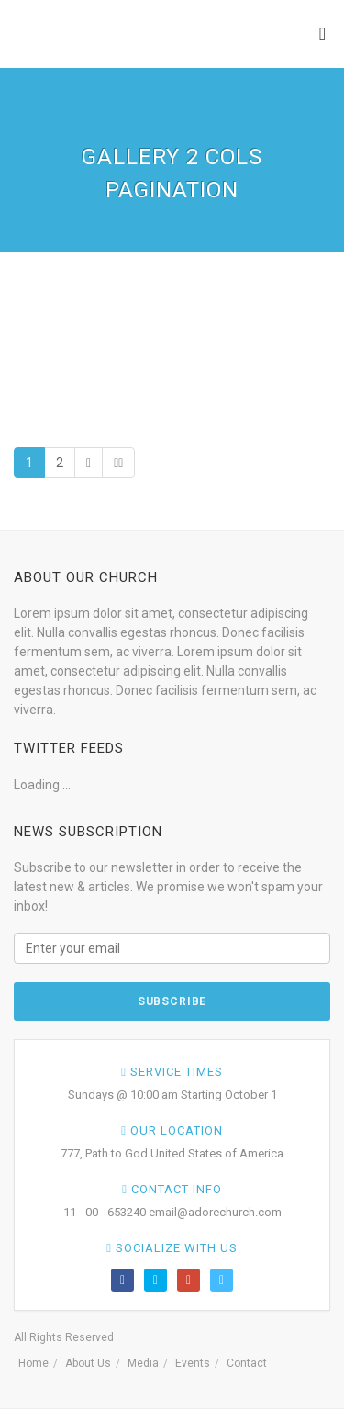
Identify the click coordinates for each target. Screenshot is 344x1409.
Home (33, 1363)
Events (192, 1363)
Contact (247, 1363)
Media (143, 1363)
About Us (88, 1363)
